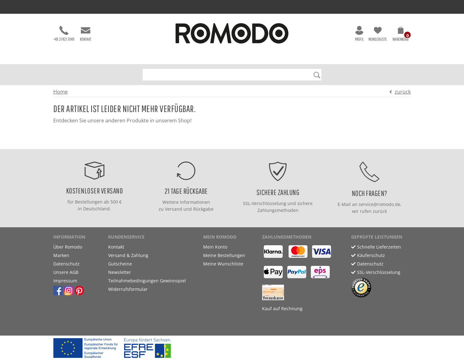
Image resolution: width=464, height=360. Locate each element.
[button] (401, 35)
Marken (61, 255)
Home (60, 91)
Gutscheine (120, 264)
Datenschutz (66, 264)
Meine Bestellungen (224, 255)
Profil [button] (359, 34)
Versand (173, 209)
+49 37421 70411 (63, 34)
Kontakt (85, 34)
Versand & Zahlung (128, 255)
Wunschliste (377, 34)
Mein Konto (215, 247)
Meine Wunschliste (223, 264)
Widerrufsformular (128, 289)
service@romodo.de (379, 204)
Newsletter (119, 272)
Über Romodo (67, 247)
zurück (403, 91)
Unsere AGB (65, 272)
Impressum (65, 281)
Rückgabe (203, 209)
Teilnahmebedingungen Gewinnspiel (147, 281)
